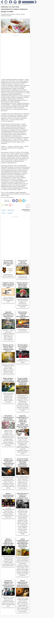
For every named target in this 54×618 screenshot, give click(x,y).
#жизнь (28, 204)
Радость (4, 213)
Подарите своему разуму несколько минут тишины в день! (8, 285)
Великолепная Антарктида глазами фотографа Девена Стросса (23, 315)
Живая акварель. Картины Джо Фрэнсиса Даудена (8, 380)
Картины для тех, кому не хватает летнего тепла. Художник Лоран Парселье (8, 348)
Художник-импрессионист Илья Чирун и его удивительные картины (8, 315)
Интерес (4, 210)
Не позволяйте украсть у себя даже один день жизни (8, 263)
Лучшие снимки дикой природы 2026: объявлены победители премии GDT (22, 381)
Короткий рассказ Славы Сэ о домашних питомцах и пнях (22, 496)
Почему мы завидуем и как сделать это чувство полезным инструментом (8, 583)
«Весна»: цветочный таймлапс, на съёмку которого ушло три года (8, 542)
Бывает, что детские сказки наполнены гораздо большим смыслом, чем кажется (8, 462)
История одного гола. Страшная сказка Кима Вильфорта (23, 347)
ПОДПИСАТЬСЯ (28, 2)
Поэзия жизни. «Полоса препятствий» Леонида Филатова (22, 263)
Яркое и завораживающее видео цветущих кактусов (8, 496)
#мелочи (28, 207)
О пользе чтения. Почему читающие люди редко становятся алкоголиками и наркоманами (22, 462)
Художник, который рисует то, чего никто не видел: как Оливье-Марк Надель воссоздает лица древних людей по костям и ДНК (22, 421)
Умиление (10, 213)
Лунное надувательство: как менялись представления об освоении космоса (22, 583)
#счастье (27, 206)
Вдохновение (11, 210)
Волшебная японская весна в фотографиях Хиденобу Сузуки (8, 418)
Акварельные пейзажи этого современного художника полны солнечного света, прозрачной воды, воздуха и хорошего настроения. (8, 398)
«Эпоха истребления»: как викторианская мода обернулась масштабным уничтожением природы (22, 543)
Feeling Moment (26, 209)
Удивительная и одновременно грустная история (22, 361)
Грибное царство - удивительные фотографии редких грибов (22, 285)
